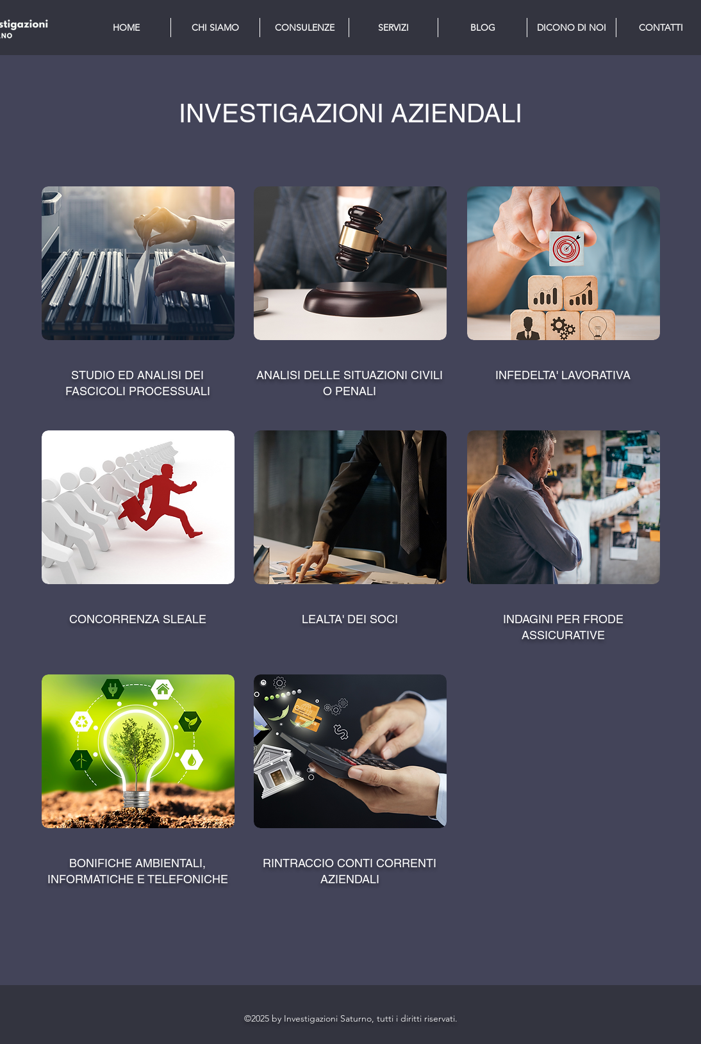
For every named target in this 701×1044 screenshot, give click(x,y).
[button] (393, 27)
